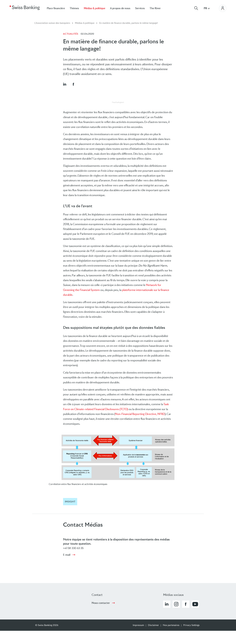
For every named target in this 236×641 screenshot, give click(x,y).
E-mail (66, 554)
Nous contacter (101, 603)
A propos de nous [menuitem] (120, 8)
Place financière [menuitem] (56, 8)
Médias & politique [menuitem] (94, 8)
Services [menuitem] (140, 8)
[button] (65, 84)
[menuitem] (158, 8)
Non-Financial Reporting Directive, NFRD (140, 414)
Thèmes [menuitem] (74, 8)
